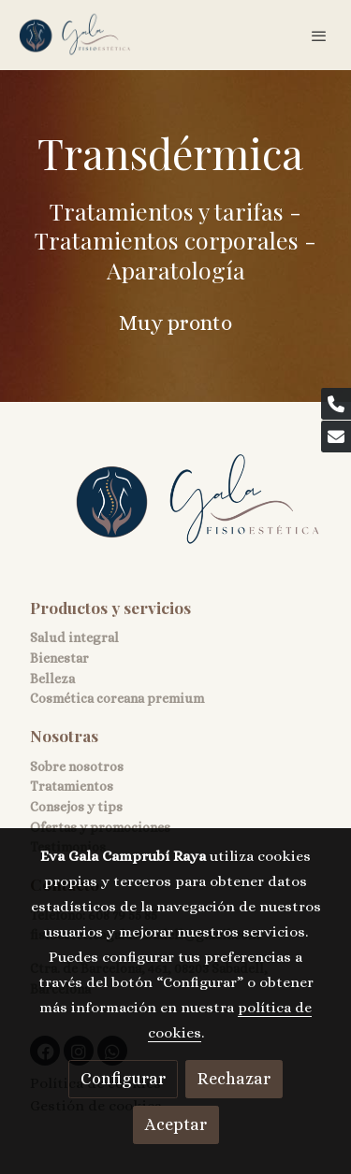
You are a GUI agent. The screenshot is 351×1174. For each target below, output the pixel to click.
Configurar (123, 1078)
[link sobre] (175, 512)
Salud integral (74, 637)
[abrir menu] (319, 35)
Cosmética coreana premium (117, 698)
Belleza (52, 678)
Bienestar (59, 658)
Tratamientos (71, 786)
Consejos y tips (76, 806)
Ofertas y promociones (100, 827)
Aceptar (176, 1124)
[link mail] (336, 436)
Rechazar (234, 1078)
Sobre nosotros (77, 766)
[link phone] (336, 404)
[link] (75, 35)
